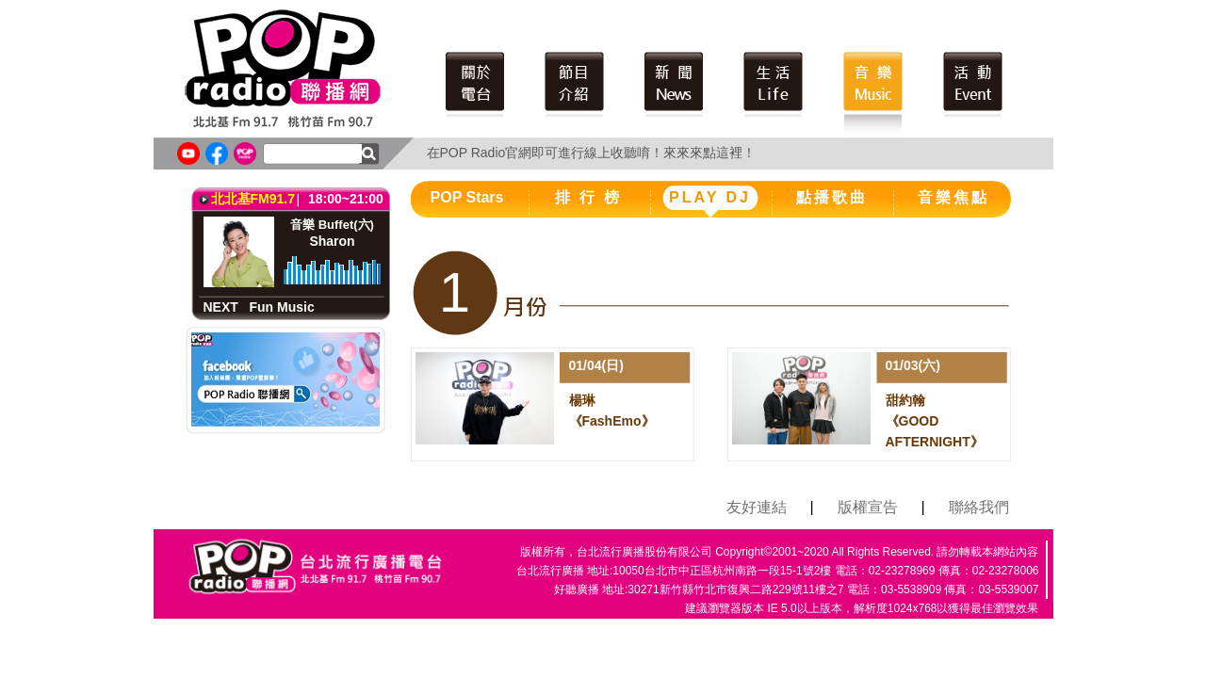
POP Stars (467, 197)
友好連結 (756, 507)
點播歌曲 (832, 197)
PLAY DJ (710, 197)
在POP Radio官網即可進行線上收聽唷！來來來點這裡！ (592, 152)
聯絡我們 (979, 507)
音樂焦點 (953, 197)
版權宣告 (868, 507)
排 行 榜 (589, 197)
